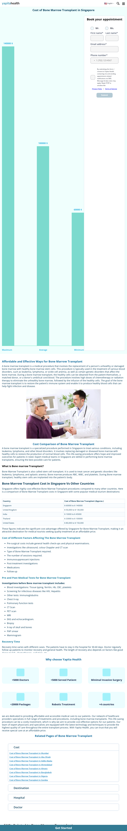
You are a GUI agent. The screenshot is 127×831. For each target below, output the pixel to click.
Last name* (112, 32)
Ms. (109, 28)
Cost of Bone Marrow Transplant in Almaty (28, 768)
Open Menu (123, 3)
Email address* (99, 44)
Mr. (95, 28)
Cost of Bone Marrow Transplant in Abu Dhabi (30, 757)
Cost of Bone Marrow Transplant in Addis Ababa (30, 761)
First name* (97, 32)
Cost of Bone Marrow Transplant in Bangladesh (30, 772)
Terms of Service (111, 89)
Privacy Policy (97, 89)
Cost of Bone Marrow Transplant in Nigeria (28, 776)
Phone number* (99, 55)
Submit (104, 95)
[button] (109, 3)
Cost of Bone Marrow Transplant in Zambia (28, 780)
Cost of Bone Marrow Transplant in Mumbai (29, 753)
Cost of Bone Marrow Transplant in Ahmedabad (30, 764)
